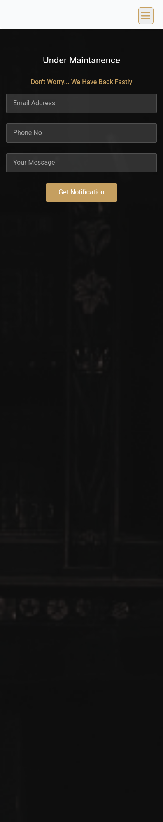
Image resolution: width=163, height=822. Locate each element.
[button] (146, 15)
